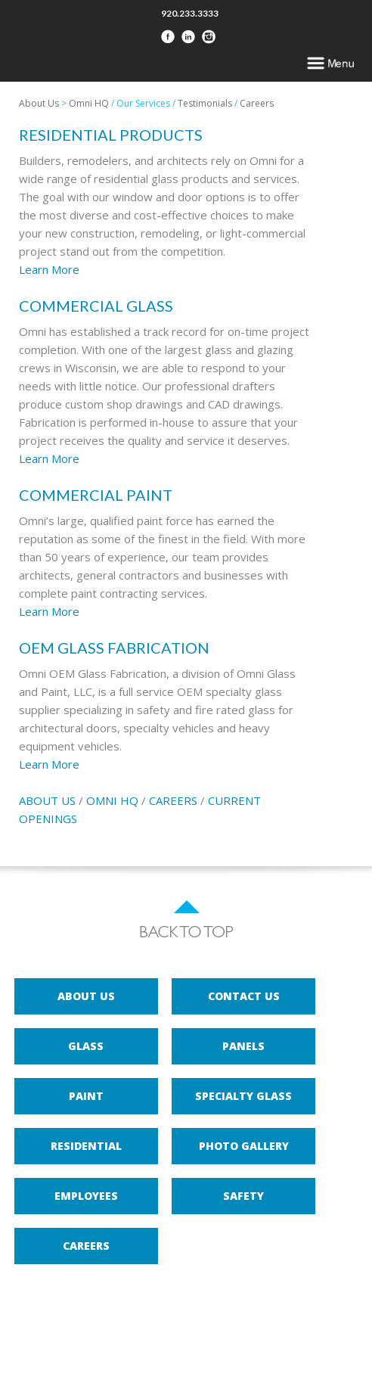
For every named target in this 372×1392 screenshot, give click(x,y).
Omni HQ (89, 103)
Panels (243, 1046)
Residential (86, 1146)
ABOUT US (47, 800)
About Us (39, 103)
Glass (86, 1046)
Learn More (49, 269)
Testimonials (205, 103)
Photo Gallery (244, 1146)
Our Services (143, 103)
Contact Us (244, 996)
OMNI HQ (112, 800)
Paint (86, 1096)
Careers (257, 103)
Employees (86, 1195)
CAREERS (173, 800)
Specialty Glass (243, 1096)
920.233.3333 (190, 13)
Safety (243, 1195)
